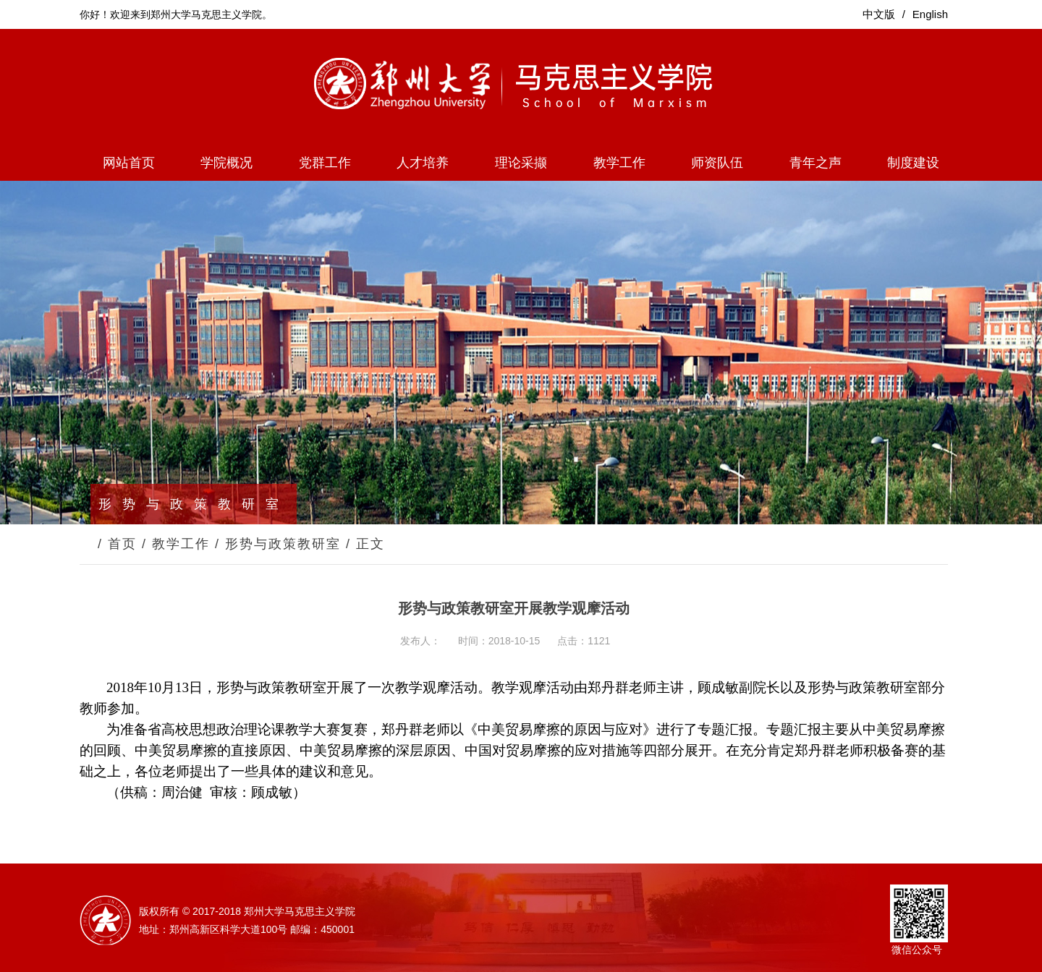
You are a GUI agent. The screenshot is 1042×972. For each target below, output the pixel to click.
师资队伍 (717, 162)
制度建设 (913, 162)
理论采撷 (521, 162)
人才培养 (423, 162)
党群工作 (325, 162)
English (930, 14)
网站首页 (129, 162)
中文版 (879, 14)
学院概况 (226, 162)
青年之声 (815, 162)
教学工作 (619, 162)
